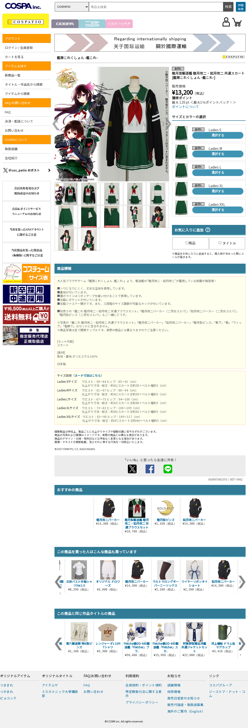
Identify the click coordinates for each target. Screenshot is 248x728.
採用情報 (174, 691)
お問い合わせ (14, 130)
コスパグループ (220, 685)
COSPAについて (16, 139)
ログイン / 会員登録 (19, 47)
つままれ (6, 685)
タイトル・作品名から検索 (24, 84)
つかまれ (6, 691)
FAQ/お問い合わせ (18, 102)
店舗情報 (174, 685)
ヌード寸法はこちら (88, 375)
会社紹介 (11, 158)
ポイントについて (185, 106)
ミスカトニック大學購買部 (60, 693)
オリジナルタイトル (57, 676)
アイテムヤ (50, 685)
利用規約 (132, 676)
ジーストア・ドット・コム (227, 693)
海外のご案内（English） (186, 711)
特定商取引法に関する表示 (143, 693)
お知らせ (174, 676)
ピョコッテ (8, 698)
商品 (190, 243)
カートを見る (14, 56)
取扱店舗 (11, 148)
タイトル (227, 243)
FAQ (8, 112)
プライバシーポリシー (142, 702)
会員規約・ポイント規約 (143, 685)
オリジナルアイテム (15, 676)
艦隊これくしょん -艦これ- (77, 57)
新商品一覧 (13, 75)
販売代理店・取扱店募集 (185, 704)
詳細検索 (241, 7)
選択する (218, 135)
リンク (214, 676)
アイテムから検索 (17, 93)
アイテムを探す (16, 66)
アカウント (13, 38)
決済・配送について (19, 121)
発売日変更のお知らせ (184, 698)
